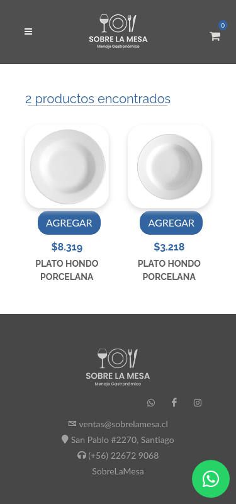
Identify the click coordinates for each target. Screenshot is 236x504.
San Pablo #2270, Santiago (122, 439)
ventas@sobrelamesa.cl (123, 423)
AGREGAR (69, 222)
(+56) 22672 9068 (123, 455)
